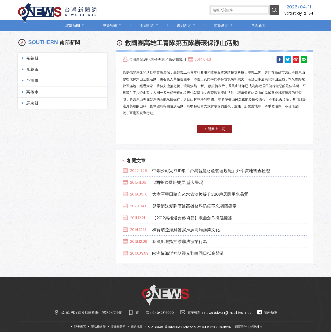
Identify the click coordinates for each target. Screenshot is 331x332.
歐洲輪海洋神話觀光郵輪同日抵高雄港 (188, 253)
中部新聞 (110, 25)
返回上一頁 (216, 129)
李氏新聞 (258, 25)
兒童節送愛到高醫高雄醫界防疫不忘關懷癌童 (194, 206)
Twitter (288, 59)
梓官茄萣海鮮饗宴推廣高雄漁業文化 (186, 230)
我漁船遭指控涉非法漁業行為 (179, 241)
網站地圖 (136, 327)
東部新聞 (184, 25)
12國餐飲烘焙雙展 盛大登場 (177, 182)
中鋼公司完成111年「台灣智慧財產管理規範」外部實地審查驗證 (211, 171)
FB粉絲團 (267, 312)
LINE (304, 59)
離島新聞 (221, 25)
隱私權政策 (98, 327)
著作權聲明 (118, 327)
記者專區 (80, 327)
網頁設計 (241, 327)
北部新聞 (72, 25)
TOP (319, 316)
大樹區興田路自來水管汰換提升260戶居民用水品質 (200, 194)
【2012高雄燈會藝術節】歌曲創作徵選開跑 (192, 218)
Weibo (296, 59)
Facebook (280, 59)
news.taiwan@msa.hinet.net (227, 312)
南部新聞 (147, 25)
